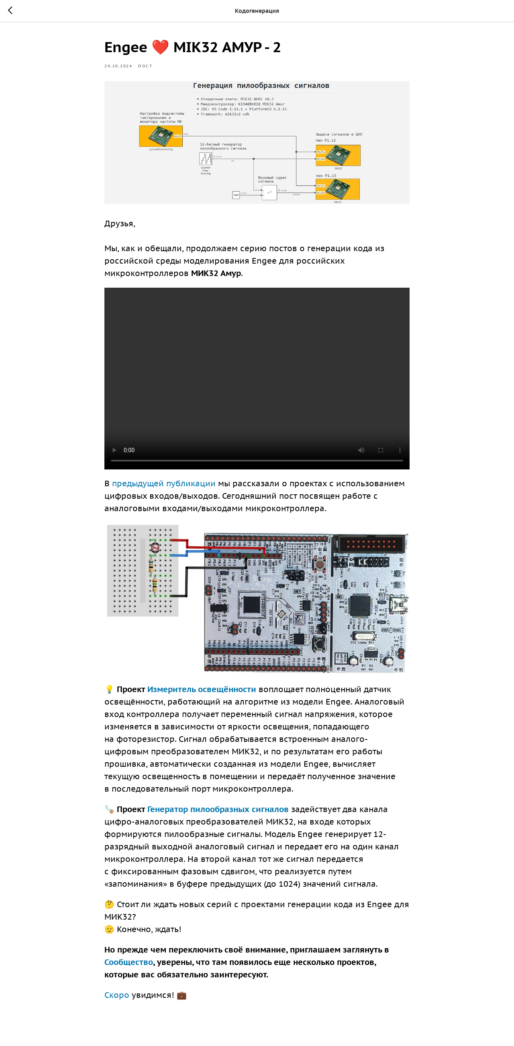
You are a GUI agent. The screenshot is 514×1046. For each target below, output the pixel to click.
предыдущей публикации (164, 483)
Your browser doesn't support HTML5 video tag (257, 378)
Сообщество (128, 962)
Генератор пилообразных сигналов (218, 809)
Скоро (116, 995)
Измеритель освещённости (201, 689)
